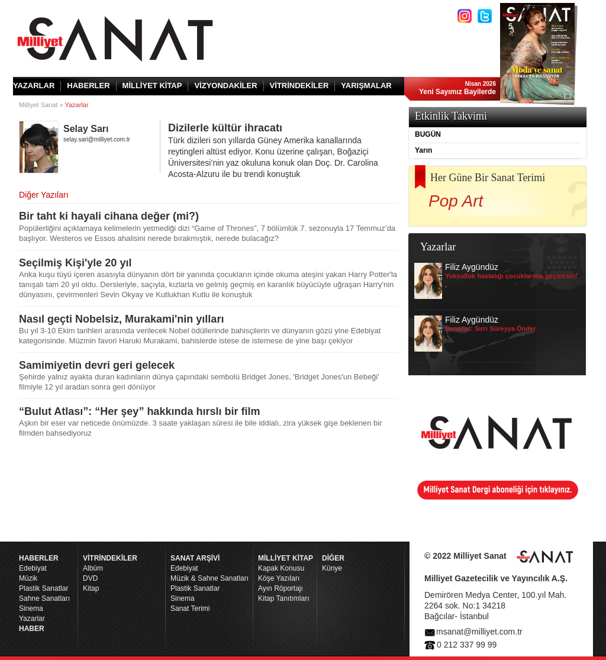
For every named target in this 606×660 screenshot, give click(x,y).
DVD (90, 578)
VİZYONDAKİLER (225, 85)
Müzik (28, 578)
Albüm (93, 568)
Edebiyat (33, 568)
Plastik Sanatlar (43, 588)
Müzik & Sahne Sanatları (209, 578)
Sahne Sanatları (44, 598)
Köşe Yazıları (278, 578)
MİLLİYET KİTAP (152, 85)
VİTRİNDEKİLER (299, 85)
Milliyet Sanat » (41, 104)
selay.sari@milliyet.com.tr (96, 139)
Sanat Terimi (189, 608)
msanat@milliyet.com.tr (479, 631)
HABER (31, 628)
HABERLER (88, 85)
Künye (332, 568)
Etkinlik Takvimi (451, 116)
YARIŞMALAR (366, 85)
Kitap (91, 588)
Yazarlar (32, 618)
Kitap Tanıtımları (283, 598)
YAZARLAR (33, 85)
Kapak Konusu (281, 568)
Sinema (31, 608)
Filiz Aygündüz (496, 280)
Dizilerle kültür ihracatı (282, 151)
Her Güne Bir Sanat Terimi (487, 177)
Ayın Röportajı (280, 588)
